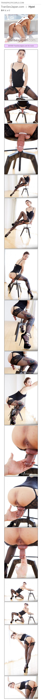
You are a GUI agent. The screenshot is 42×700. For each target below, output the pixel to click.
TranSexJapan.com (12, 6)
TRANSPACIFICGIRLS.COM (12, 3)
